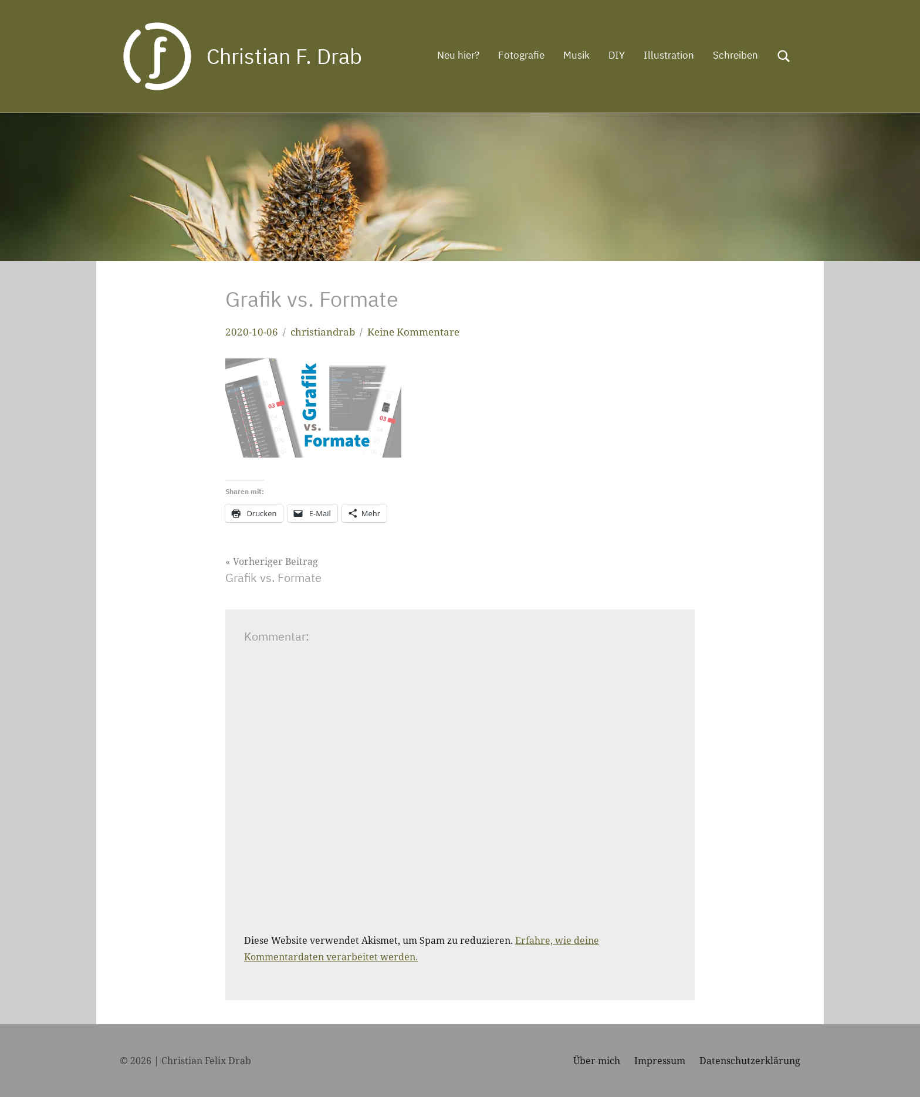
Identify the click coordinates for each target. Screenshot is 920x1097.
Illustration (669, 55)
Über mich (596, 1060)
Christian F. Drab (284, 56)
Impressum (659, 1060)
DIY (616, 55)
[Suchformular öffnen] (783, 56)
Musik (576, 55)
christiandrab (322, 331)
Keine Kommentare (413, 331)
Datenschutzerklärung (749, 1060)
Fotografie (521, 55)
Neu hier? (458, 55)
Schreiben (735, 55)
